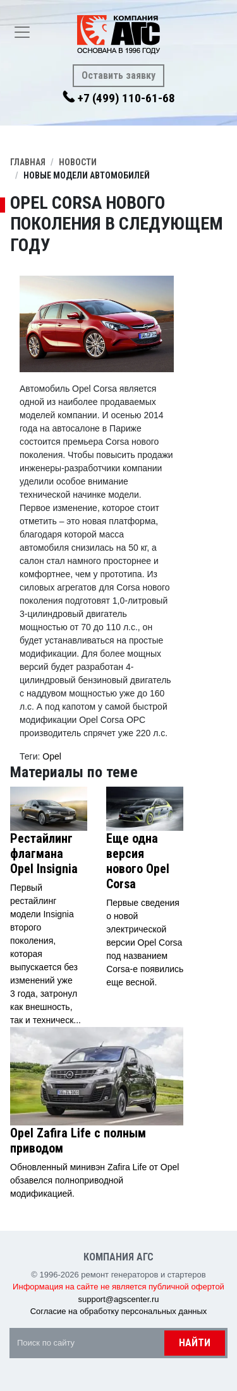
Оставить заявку (118, 75)
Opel (51, 756)
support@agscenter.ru (118, 1299)
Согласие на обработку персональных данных (118, 1311)
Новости (78, 162)
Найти (194, 1343)
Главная (28, 162)
